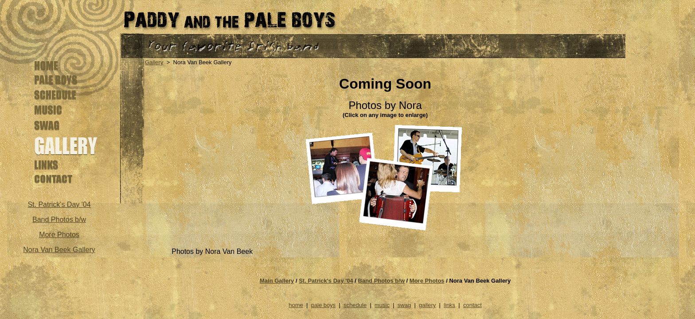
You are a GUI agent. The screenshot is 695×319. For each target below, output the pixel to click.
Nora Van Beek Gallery (59, 249)
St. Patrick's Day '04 (326, 280)
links (449, 305)
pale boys (323, 305)
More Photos (59, 234)
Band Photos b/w (59, 219)
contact (472, 305)
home (296, 305)
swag (404, 305)
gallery (427, 305)
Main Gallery (277, 280)
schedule (355, 305)
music (382, 305)
